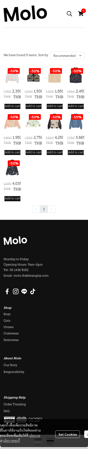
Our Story (10, 365)
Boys (7, 314)
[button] (69, 14)
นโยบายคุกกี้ (11, 440)
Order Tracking (15, 404)
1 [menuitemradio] (44, 209)
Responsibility (14, 372)
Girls (7, 320)
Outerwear (11, 333)
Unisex (9, 327)
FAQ (7, 411)
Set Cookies (67, 434)
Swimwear (11, 340)
